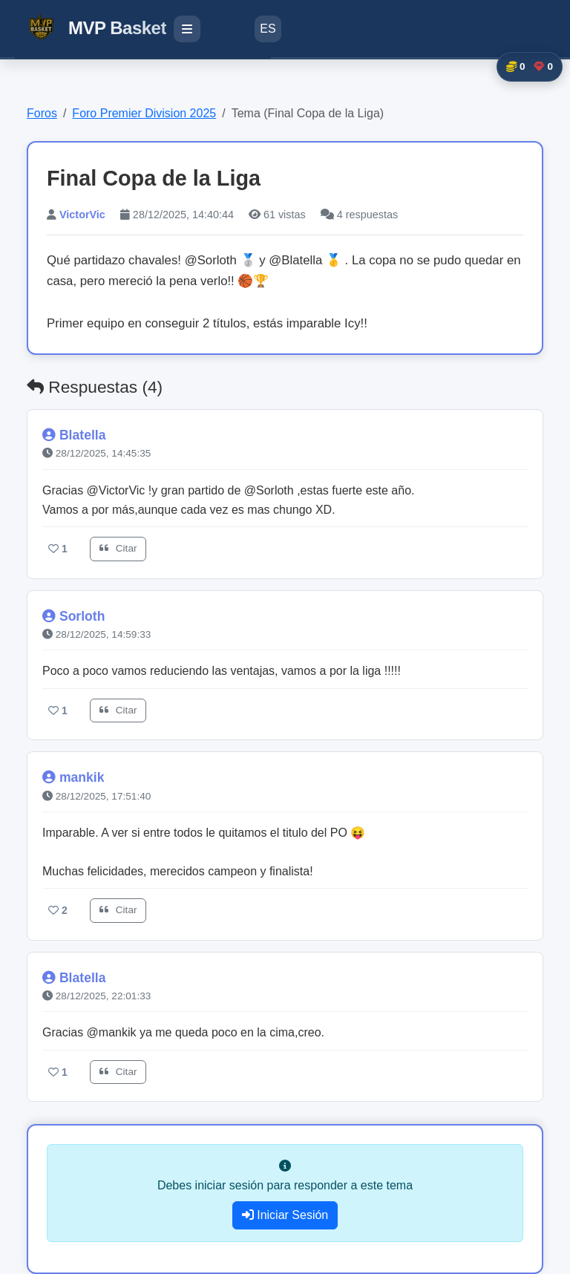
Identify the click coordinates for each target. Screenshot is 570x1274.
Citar (118, 548)
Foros (42, 113)
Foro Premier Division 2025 (144, 113)
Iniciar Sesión (285, 1215)
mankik (82, 777)
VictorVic (82, 214)
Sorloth (82, 616)
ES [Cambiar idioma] (267, 28)
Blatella (82, 435)
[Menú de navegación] (187, 29)
